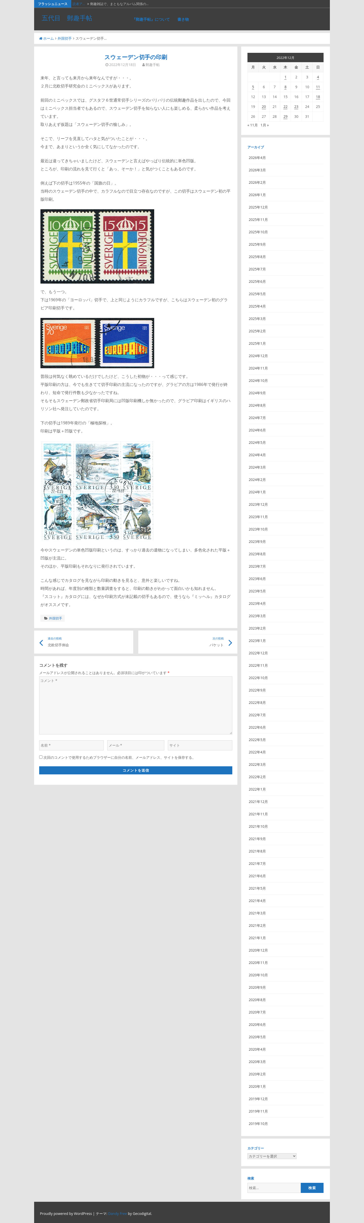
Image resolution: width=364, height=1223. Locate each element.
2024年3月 (257, 467)
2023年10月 (258, 529)
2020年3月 (257, 1061)
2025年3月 (257, 318)
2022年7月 (257, 714)
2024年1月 (257, 492)
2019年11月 (258, 1111)
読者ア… (79, 4)
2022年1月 (257, 789)
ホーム (46, 38)
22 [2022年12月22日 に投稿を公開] (285, 106)
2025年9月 (257, 244)
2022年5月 (257, 739)
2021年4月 (257, 900)
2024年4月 (257, 454)
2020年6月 (257, 1024)
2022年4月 (257, 752)
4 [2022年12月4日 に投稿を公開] (318, 77)
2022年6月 (257, 727)
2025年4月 (257, 306)
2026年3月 (257, 170)
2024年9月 (257, 392)
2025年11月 (258, 219)
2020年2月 (257, 1074)
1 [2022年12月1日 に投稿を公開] (285, 77)
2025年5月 (257, 293)
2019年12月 (258, 1098)
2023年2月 (257, 628)
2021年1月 (257, 937)
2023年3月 (257, 615)
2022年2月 (257, 776)
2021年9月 (257, 838)
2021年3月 (257, 913)
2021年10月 (258, 826)
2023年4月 (257, 603)
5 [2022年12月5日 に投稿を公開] (253, 86)
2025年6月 (257, 281)
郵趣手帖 (153, 64)
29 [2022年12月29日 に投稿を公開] (285, 116)
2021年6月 (257, 875)
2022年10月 (258, 677)
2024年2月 (257, 479)
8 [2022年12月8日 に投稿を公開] (285, 86)
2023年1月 (257, 640)
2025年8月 (257, 256)
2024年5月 (257, 442)
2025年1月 (257, 343)
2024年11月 (258, 368)
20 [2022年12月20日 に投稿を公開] (264, 106)
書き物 (183, 19)
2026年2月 (257, 182)
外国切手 (65, 38)
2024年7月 (257, 417)
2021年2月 (257, 925)
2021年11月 (258, 814)
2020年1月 (257, 1086)
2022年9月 (257, 690)
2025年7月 (257, 269)
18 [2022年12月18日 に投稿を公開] (318, 96)
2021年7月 (257, 863)
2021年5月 (257, 888)
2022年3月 (257, 764)
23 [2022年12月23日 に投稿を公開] (296, 106)
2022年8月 (257, 702)
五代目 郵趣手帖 (67, 17)
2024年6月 (257, 430)
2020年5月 (257, 1036)
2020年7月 (257, 1012)
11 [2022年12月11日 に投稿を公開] (318, 86)
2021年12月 (258, 801)
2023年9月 (257, 541)
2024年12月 (258, 355)
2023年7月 (257, 566)
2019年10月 (258, 1123)
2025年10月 (258, 231)
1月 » (265, 125)
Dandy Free (117, 1213)
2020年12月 (258, 950)
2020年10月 (258, 975)
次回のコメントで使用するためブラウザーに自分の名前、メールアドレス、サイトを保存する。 (119, 757)
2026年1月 (257, 194)
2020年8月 (257, 999)
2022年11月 (258, 665)
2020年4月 (257, 1049)
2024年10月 (258, 380)
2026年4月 (257, 157)
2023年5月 (257, 591)
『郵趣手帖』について (151, 19)
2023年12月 (258, 504)
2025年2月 (257, 331)
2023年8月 (257, 553)
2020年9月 (257, 987)
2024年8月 (257, 405)
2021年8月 (257, 851)
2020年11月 (258, 962)
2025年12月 (258, 207)
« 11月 (252, 125)
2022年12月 (258, 653)
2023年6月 (257, 578)
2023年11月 (258, 516)
